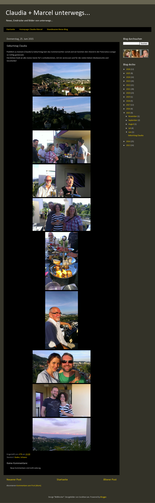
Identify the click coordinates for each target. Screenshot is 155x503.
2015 (128, 113)
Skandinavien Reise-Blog (57, 29)
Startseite (10, 29)
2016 (128, 109)
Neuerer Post (14, 479)
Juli (129, 128)
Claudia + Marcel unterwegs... (48, 13)
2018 (128, 101)
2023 (128, 81)
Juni (130, 132)
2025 (128, 73)
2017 (128, 105)
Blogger (103, 497)
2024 (128, 77)
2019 (128, 97)
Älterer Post (110, 479)
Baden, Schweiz (21, 457)
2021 (128, 89)
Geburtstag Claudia (135, 136)
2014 (128, 141)
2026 (128, 69)
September (133, 120)
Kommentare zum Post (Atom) (29, 486)
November (132, 116)
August (131, 124)
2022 (128, 85)
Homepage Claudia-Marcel (30, 29)
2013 (128, 145)
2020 (128, 93)
